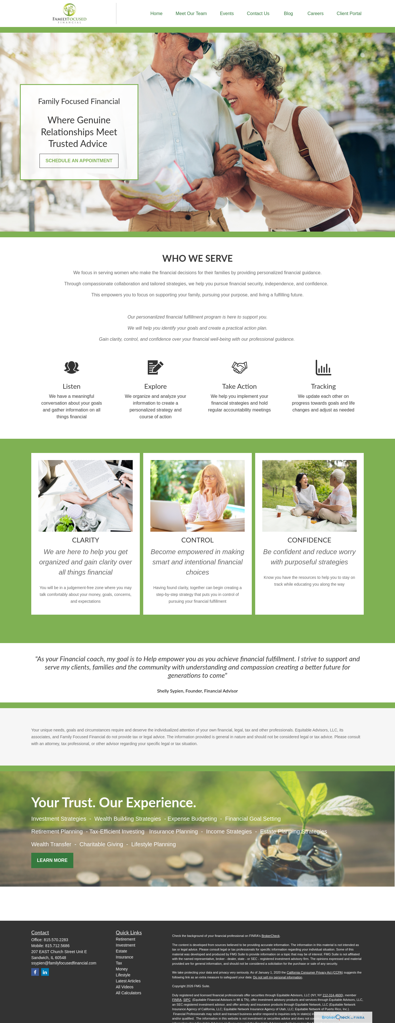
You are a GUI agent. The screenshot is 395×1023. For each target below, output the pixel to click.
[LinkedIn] (45, 972)
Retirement (125, 939)
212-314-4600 (332, 995)
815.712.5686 (57, 945)
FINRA (177, 999)
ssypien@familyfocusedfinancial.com (63, 963)
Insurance (124, 957)
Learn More (52, 860)
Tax (119, 963)
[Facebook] (35, 972)
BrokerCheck (270, 935)
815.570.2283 (56, 939)
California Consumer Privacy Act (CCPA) (315, 972)
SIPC (187, 999)
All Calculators (128, 993)
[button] (156, 13)
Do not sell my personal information (277, 977)
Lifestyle (123, 975)
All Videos (125, 987)
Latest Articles (128, 981)
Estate (121, 951)
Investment (125, 945)
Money (122, 969)
